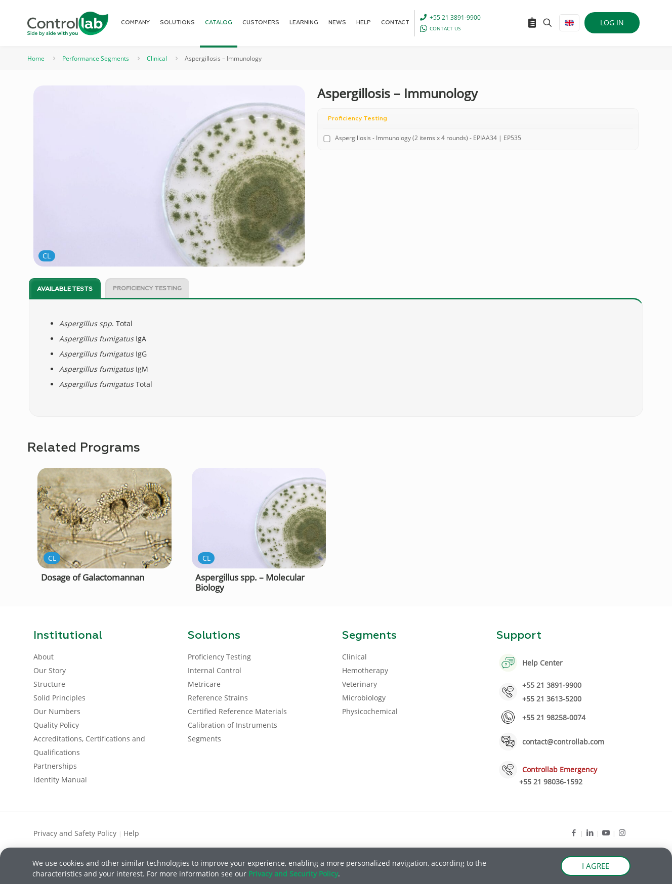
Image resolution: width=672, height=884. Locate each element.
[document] (336, 442)
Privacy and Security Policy (293, 875)
